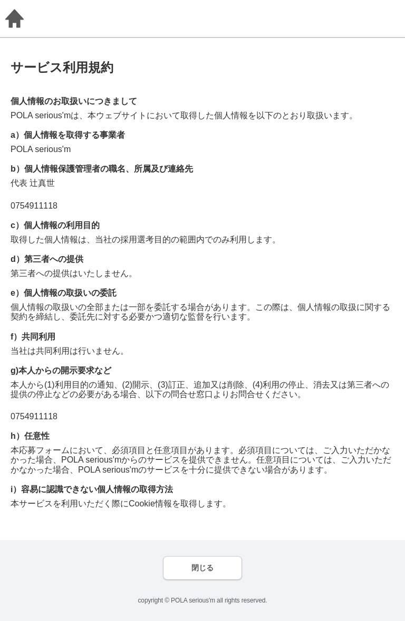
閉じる (202, 567)
